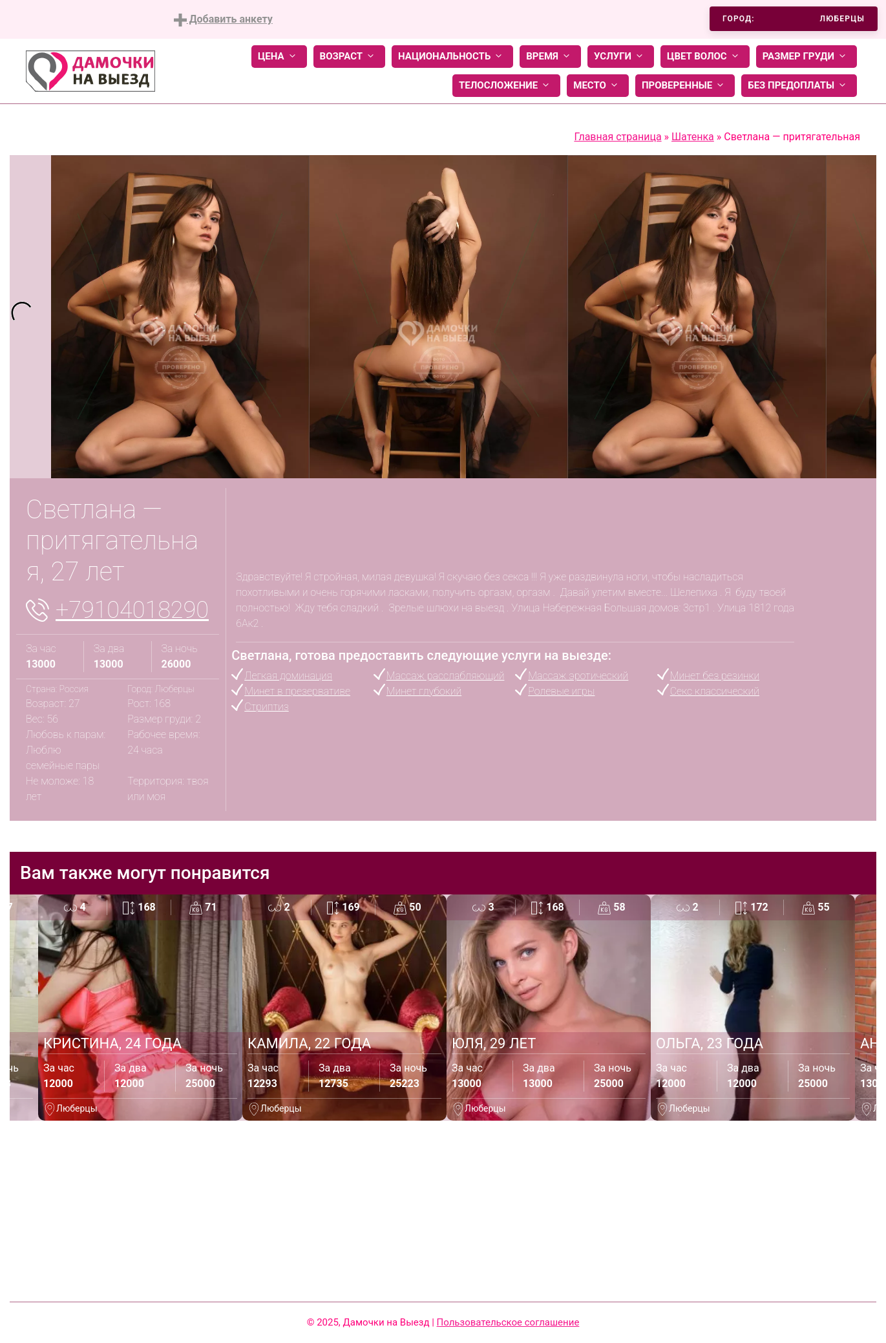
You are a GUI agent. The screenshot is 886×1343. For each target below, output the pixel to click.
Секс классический (714, 691)
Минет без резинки (714, 676)
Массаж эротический (578, 676)
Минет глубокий (423, 691)
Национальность (452, 56)
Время (550, 56)
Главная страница (617, 137)
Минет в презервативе (297, 691)
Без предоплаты (799, 85)
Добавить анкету (223, 19)
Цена (279, 56)
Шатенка (692, 137)
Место (597, 85)
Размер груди (806, 56)
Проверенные (685, 85)
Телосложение (506, 85)
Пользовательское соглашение (508, 1322)
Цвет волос (705, 56)
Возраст (349, 56)
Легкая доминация (288, 676)
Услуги (621, 56)
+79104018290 (132, 610)
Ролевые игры (561, 691)
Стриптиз (266, 707)
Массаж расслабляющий (445, 676)
